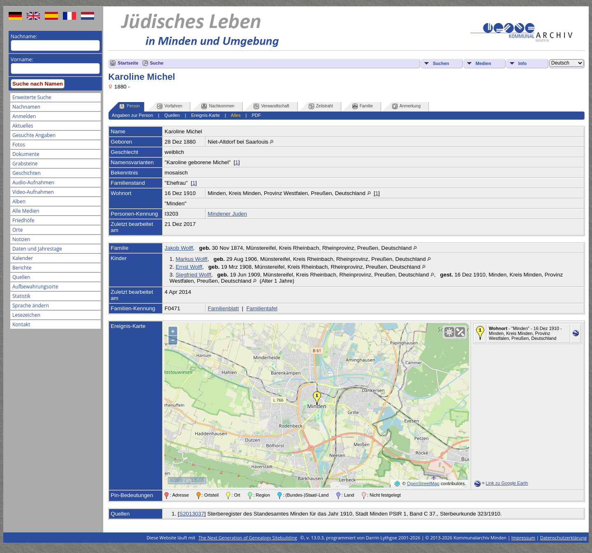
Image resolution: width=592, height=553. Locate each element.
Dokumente (25, 154)
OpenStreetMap (423, 483)
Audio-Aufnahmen (33, 182)
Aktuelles (22, 125)
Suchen (441, 63)
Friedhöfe (23, 220)
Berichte (22, 267)
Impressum (523, 537)
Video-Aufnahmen (33, 191)
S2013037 (191, 514)
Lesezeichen (26, 314)
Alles (235, 115)
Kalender (22, 258)
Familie (362, 106)
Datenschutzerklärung (563, 537)
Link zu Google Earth (507, 483)
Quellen (21, 277)
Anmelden (24, 116)
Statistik (21, 296)
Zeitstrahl (321, 106)
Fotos (18, 144)
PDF (256, 115)
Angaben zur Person (132, 115)
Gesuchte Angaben (34, 135)
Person (129, 106)
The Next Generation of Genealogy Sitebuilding (248, 537)
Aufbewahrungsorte (35, 286)
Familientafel (262, 308)
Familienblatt (223, 308)
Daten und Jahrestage (37, 248)
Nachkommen (217, 106)
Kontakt (21, 324)
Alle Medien (25, 210)
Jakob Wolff (178, 248)
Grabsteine (25, 163)
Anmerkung (406, 106)
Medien (483, 63)
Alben (18, 201)
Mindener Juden (227, 214)
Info (522, 63)
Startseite (128, 62)
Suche (157, 62)
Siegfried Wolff (193, 275)
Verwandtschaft (271, 106)
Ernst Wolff (189, 267)
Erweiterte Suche (31, 97)
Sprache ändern (30, 305)
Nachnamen (26, 106)
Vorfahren (169, 106)
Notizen (21, 239)
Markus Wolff (191, 259)
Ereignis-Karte (205, 115)
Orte (17, 229)
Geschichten (26, 173)
